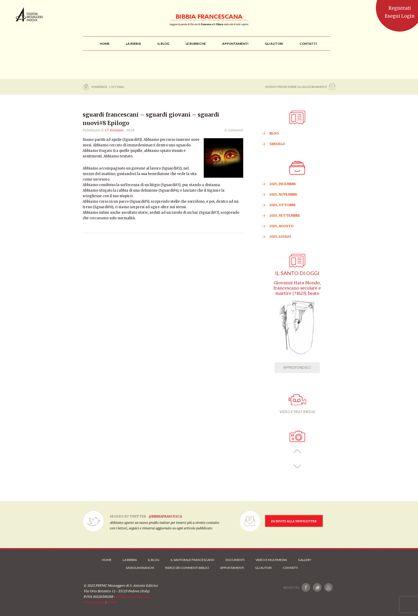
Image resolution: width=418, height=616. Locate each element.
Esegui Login (400, 16)
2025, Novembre (283, 194)
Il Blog (154, 560)
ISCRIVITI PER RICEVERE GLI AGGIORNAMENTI (296, 86)
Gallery (304, 560)
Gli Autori (263, 568)
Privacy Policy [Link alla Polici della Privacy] (94, 602)
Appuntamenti (232, 568)
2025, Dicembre (283, 184)
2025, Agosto (281, 226)
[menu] (196, 44)
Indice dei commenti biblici (187, 568)
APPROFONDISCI (297, 367)
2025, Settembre (285, 215)
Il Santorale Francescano (193, 560)
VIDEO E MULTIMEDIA (297, 404)
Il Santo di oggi (297, 273)
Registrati (400, 8)
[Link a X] (317, 587)
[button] (297, 451)
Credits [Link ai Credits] (112, 602)
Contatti (290, 568)
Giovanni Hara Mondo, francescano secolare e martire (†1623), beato (297, 288)
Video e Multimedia (271, 560)
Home (107, 560)
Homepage (99, 86)
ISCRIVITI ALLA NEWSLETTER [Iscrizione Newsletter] (294, 521)
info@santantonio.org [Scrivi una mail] (132, 597)
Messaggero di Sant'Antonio (29, 14)
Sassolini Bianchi (140, 568)
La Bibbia (130, 560)
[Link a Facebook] (306, 587)
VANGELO (277, 144)
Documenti (235, 560)
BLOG (274, 133)
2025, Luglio (280, 237)
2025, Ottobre (283, 205)
